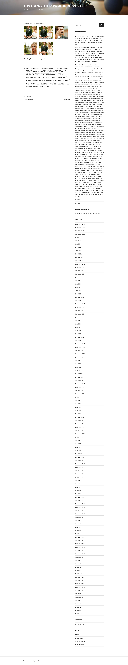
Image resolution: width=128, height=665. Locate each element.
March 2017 (78, 374)
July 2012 (77, 560)
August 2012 (79, 557)
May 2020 (78, 247)
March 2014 (78, 494)
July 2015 (78, 440)
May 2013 (78, 527)
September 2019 (80, 274)
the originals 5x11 (56, 83)
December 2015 (80, 424)
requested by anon (61, 82)
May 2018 (78, 327)
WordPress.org (79, 644)
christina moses (42, 73)
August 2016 (79, 397)
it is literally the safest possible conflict (52, 79)
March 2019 (78, 294)
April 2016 (78, 410)
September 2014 (80, 474)
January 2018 (79, 340)
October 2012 (79, 550)
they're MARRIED (60, 85)
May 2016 (78, 407)
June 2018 (78, 324)
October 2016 (79, 390)
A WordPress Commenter (83, 213)
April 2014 (78, 490)
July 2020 (78, 240)
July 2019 (78, 280)
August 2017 (79, 357)
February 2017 (79, 377)
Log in (77, 634)
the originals (43, 83)
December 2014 (80, 464)
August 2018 (79, 317)
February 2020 (79, 257)
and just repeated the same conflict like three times (47, 68)
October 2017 (79, 350)
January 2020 (79, 260)
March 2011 (78, 613)
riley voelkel (31, 83)
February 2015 (79, 457)
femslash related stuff (55, 74)
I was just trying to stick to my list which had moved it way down (48, 77)
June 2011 (78, 604)
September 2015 (80, 434)
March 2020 (78, 254)
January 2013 (79, 540)
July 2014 (78, 480)
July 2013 (77, 520)
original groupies (46, 82)
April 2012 (78, 570)
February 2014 (79, 497)
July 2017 (77, 360)
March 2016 (78, 414)
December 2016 (80, 384)
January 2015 (79, 460)
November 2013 (80, 507)
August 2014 (79, 477)
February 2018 (79, 337)
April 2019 (78, 290)
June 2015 (78, 444)
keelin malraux (32, 82)
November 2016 (80, 387)
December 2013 (80, 504)
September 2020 (80, 234)
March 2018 (78, 334)
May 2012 (78, 567)
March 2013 (78, 534)
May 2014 (78, 487)
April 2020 (78, 250)
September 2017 (80, 354)
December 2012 (80, 543)
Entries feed (79, 638)
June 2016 (78, 404)
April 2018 (78, 330)
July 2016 (78, 400)
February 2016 (79, 417)
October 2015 (79, 430)
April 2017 (78, 370)
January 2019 (79, 300)
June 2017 (78, 364)
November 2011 (80, 587)
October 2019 (79, 270)
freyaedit (62, 76)
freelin (29, 76)
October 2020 (79, 230)
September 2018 (80, 314)
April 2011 (78, 610)
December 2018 (80, 304)
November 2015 (80, 427)
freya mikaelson (39, 76)
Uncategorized (79, 624)
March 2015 (78, 454)
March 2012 (78, 574)
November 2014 (80, 467)
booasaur (40, 23)
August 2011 (79, 597)
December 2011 (80, 583)
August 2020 (79, 237)
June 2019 (78, 284)
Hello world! (96, 213)
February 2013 (79, 537)
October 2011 (79, 590)
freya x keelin (52, 76)
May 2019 (78, 287)
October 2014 (79, 470)
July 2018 (78, 320)
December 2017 (80, 344)
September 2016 (80, 394)
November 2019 (80, 267)
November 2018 (80, 307)
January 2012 (79, 580)
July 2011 (77, 600)
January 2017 (79, 380)
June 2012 (78, 564)
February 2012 (79, 577)
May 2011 (78, 607)
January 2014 (79, 500)
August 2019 (79, 277)
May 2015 (78, 447)
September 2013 (80, 514)
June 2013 (78, 524)
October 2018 (79, 310)
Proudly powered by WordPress (32, 661)
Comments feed (80, 641)
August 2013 (79, 517)
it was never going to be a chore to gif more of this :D (48, 80)
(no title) (77, 199)
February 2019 (79, 297)
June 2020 (78, 244)
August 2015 (79, 437)
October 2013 (79, 510)
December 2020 (80, 224)
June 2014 (78, 484)
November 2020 (80, 227)
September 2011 (80, 593)
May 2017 (78, 367)
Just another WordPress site (55, 6)
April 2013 (78, 530)
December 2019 (80, 264)
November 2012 (80, 547)
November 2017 (80, 347)
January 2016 (79, 420)
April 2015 (78, 450)
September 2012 (80, 554)
